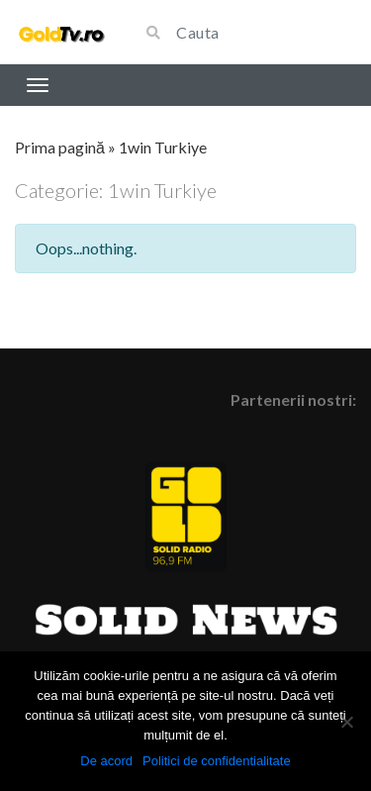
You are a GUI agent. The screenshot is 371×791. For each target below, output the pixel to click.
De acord (106, 760)
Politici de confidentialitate (216, 760)
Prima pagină (60, 147)
